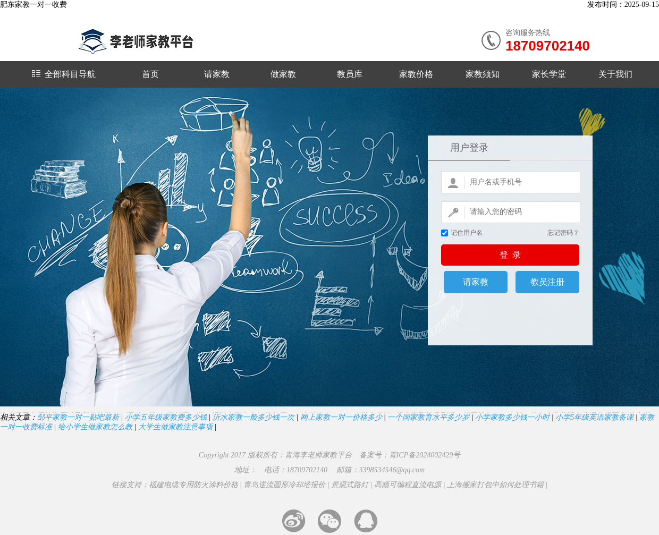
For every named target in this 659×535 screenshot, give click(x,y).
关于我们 (615, 74)
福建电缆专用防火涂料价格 (193, 485)
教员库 (349, 74)
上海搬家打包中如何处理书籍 (495, 485)
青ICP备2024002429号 (425, 455)
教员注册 (547, 281)
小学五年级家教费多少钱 (166, 417)
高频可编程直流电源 (407, 485)
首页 (150, 74)
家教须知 (483, 74)
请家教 (217, 74)
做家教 (283, 74)
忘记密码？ (563, 232)
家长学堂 (549, 74)
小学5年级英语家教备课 (594, 417)
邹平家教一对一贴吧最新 (78, 417)
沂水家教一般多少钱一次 (253, 417)
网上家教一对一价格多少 (341, 417)
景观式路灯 (349, 485)
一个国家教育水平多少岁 (428, 417)
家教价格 (416, 74)
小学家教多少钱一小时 (512, 417)
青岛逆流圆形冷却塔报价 (284, 485)
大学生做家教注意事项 (175, 427)
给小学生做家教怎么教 (95, 427)
